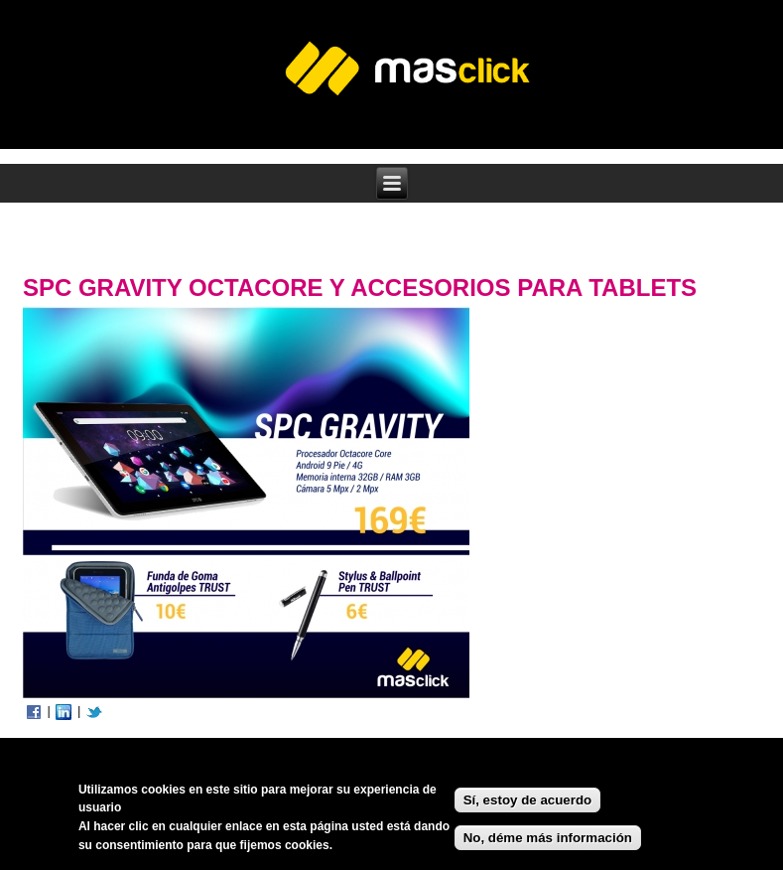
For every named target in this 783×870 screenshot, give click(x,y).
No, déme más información (547, 840)
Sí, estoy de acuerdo (527, 803)
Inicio (47, 245)
